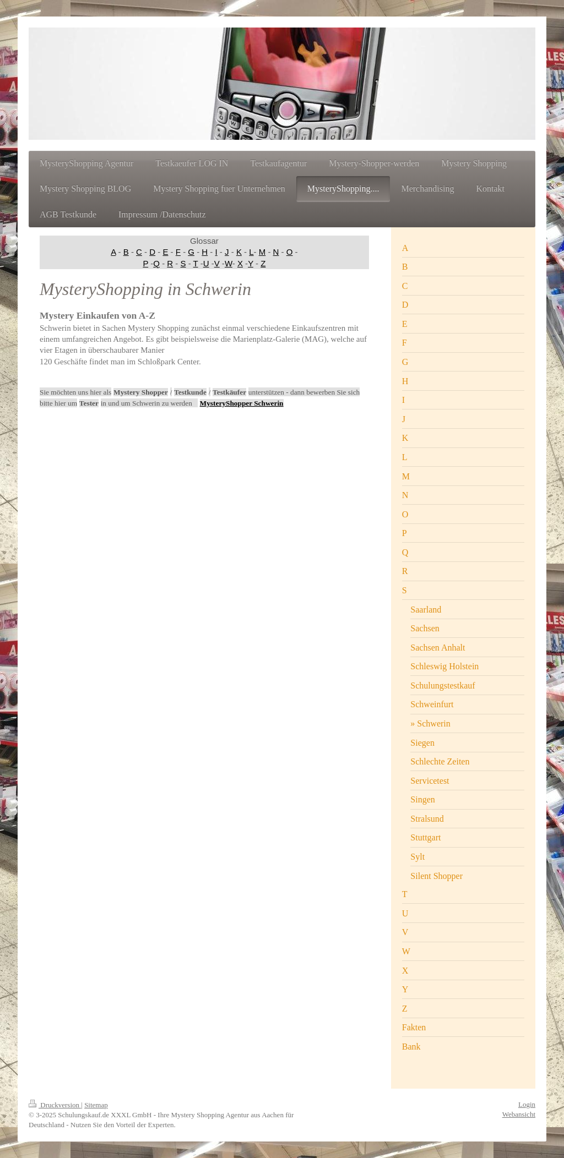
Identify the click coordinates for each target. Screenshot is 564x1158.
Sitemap (96, 1105)
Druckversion (55, 1105)
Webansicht (518, 1114)
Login (526, 1104)
